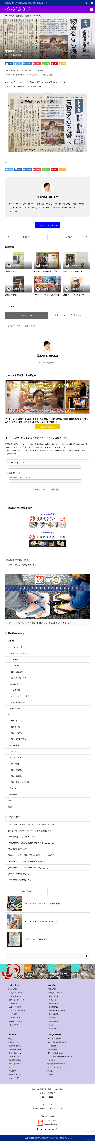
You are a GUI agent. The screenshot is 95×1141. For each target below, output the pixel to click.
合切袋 (13, 752)
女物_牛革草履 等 (18, 702)
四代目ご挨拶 (51, 1046)
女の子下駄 (15, 666)
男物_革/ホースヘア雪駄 (20, 782)
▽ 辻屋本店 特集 (13, 1042)
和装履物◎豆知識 (15, 1060)
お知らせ (11, 1039)
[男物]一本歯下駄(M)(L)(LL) (18, 874)
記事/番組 (17, 55)
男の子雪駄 (15, 764)
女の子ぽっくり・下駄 (16, 1000)
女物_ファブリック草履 (20, 696)
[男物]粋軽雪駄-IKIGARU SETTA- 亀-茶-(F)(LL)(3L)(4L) (29, 868)
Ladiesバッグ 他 (16, 647)
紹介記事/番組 (52, 1049)
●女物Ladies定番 (47, 520)
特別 (10, 807)
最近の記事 (26, 891)
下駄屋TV (12, 1071)
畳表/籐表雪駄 (53, 1007)
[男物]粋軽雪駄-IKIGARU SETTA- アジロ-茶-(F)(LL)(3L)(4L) (31, 843)
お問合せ (50, 1074)
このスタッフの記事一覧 (47, 225)
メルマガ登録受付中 (16, 1078)
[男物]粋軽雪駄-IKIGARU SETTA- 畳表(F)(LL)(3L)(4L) (28, 861)
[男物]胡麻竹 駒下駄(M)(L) (18, 849)
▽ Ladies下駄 (12, 989)
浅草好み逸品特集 (15, 1049)
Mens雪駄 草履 (15, 758)
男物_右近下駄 (16, 733)
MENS (10, 715)
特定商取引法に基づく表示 (56, 1064)
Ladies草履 (14, 684)
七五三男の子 (15, 788)
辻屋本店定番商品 (15, 1046)
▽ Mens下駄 (51, 989)
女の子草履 (15, 690)
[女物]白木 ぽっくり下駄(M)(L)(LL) (21, 837)
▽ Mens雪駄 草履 (53, 1003)
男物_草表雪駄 (16, 776)
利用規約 (50, 1071)
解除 (45, 489)
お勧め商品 (12, 794)
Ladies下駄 (14, 659)
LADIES (11, 641)
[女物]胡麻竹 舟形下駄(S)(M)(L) (20, 880)
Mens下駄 (13, 721)
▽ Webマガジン (13, 1057)
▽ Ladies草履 (12, 1003)
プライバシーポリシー (54, 1067)
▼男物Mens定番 (47, 539)
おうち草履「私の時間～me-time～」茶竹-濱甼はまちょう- (31, 831)
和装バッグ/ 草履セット (20, 653)
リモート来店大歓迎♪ (54, 1039)
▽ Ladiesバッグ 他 (14, 1018)
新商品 (10, 800)
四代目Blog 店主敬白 (16, 1074)
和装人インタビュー (16, 1064)
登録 (37, 489)
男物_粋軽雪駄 (16, 770)
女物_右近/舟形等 (18, 672)
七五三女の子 (15, 709)
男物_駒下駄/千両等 (18, 739)
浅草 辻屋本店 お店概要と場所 (57, 1042)
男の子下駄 (15, 727)
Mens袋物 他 (15, 745)
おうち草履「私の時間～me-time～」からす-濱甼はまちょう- (31, 824)
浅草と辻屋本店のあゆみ (55, 1053)
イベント (12, 1067)
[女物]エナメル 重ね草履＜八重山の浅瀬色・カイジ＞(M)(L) (31, 855)
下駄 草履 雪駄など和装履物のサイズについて (62, 1057)
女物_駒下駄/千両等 (18, 678)
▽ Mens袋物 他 (52, 1021)
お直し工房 (51, 1060)
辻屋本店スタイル (15, 1053)
